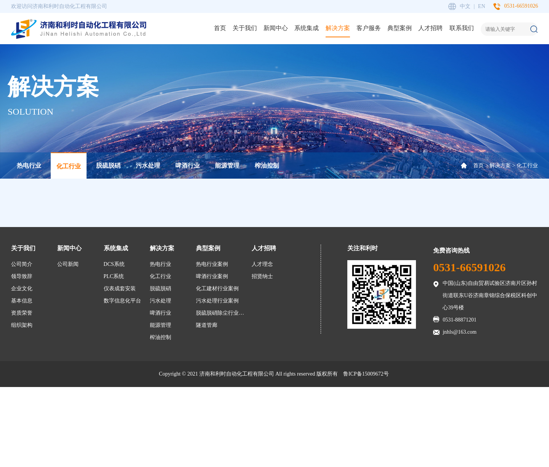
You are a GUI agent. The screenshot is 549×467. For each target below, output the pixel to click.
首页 (220, 28)
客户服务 (368, 28)
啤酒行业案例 (212, 276)
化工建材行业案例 (217, 288)
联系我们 (461, 28)
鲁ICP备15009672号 (366, 374)
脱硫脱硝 (108, 165)
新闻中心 (275, 28)
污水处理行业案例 (217, 301)
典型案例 (399, 28)
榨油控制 (267, 165)
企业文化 (21, 288)
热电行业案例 (212, 264)
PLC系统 (114, 276)
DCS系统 (114, 264)
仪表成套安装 (120, 288)
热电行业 (29, 165)
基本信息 (21, 301)
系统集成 (306, 28)
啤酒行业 (187, 165)
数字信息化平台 (122, 301)
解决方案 (338, 28)
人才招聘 (430, 28)
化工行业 (68, 166)
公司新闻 (68, 264)
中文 (465, 6)
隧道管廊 (206, 325)
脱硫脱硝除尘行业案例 (221, 313)
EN (481, 6)
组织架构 (21, 325)
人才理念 (262, 264)
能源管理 (227, 165)
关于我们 (245, 28)
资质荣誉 (21, 313)
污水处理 (148, 165)
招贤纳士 (262, 276)
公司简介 (21, 264)
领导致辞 (21, 276)
